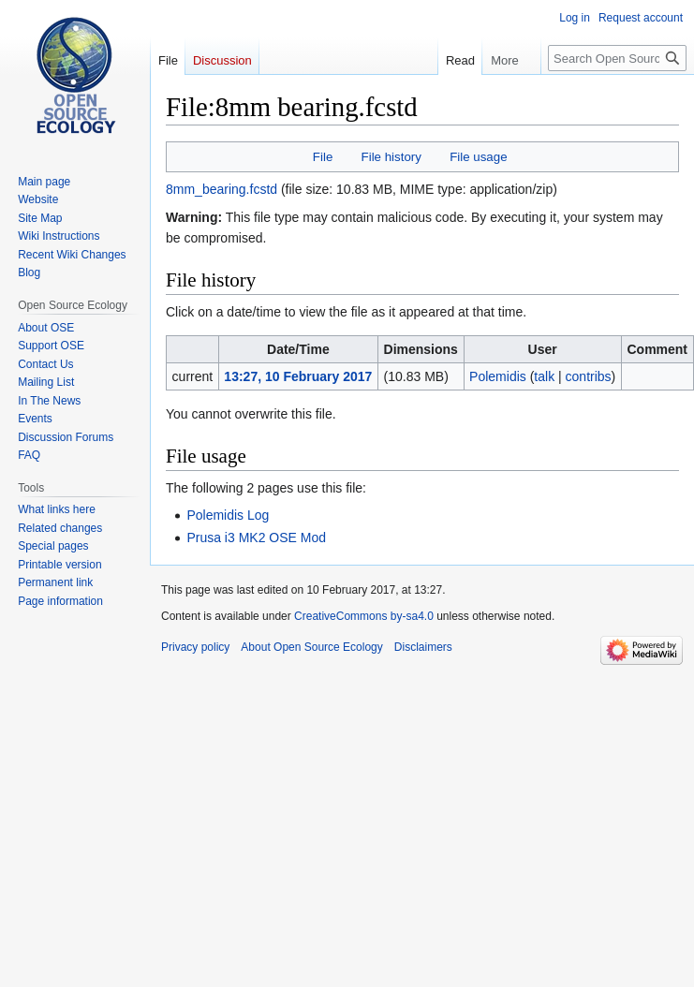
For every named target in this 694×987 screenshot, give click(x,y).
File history (391, 157)
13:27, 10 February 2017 (298, 376)
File (322, 157)
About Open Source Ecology (311, 647)
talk (544, 376)
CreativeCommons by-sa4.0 (364, 616)
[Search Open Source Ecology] (617, 58)
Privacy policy (195, 647)
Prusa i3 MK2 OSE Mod (256, 537)
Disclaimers (423, 647)
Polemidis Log (227, 515)
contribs (589, 376)
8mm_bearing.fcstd (221, 189)
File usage (478, 157)
